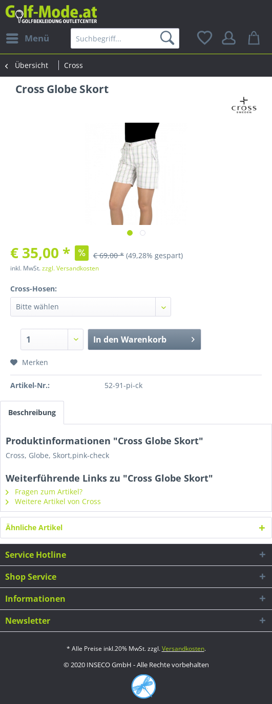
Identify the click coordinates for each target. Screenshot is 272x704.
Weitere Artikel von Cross (53, 501)
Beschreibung (32, 412)
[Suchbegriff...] (125, 38)
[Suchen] (169, 38)
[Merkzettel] (205, 38)
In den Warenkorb (144, 338)
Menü (27, 37)
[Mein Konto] (230, 38)
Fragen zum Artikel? (44, 491)
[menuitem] (27, 38)
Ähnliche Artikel (34, 527)
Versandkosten (183, 648)
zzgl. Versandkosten (70, 268)
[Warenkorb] (255, 38)
